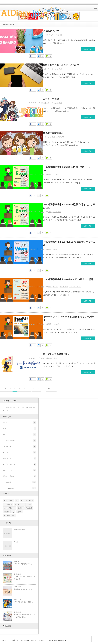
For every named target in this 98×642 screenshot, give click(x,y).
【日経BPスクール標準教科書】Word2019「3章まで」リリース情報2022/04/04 (62, 244)
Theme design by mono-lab (57, 640)
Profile (16, 542)
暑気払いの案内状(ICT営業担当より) (47, 133)
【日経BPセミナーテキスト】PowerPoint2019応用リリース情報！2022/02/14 (61, 318)
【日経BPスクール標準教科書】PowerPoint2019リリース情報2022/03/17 (61, 281)
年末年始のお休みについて (23, 589)
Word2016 (29, 508)
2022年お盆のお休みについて (44, 31)
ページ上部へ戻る (94, 639)
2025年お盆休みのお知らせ (23, 602)
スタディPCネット (62, 137)
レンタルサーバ (19, 504)
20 (49, 389)
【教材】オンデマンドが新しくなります (24, 578)
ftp (13, 512)
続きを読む (87, 49)
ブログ (50, 35)
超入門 (19, 512)
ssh (17, 500)
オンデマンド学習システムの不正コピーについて (54, 65)
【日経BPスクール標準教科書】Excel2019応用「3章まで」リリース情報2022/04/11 (62, 206)
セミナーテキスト (9, 515)
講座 (49, 174)
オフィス (55, 286)
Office (29, 504)
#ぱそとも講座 (8, 500)
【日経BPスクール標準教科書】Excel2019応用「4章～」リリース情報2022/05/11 (62, 169)
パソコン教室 (58, 35)
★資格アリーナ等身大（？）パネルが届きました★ (24, 616)
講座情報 (6, 512)
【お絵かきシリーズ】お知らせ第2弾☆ (49, 354)
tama (42, 35)
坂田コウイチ (45, 69)
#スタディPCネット (27, 500)
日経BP (20, 508)
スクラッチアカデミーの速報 (44, 99)
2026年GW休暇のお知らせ (23, 564)
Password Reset (19, 529)
